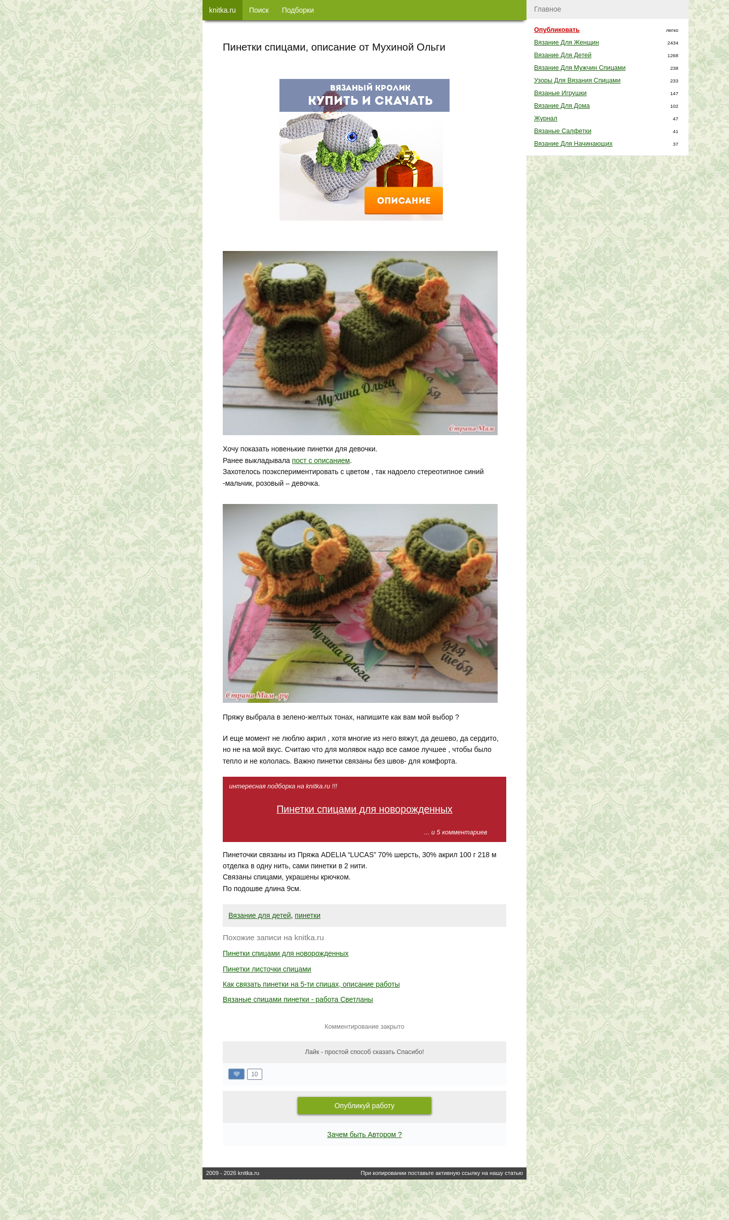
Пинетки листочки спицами (267, 969)
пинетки (307, 915)
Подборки (298, 10)
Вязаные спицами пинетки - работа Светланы (298, 999)
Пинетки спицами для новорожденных (364, 809)
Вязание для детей (259, 915)
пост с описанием (321, 460)
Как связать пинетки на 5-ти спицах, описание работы (311, 984)
